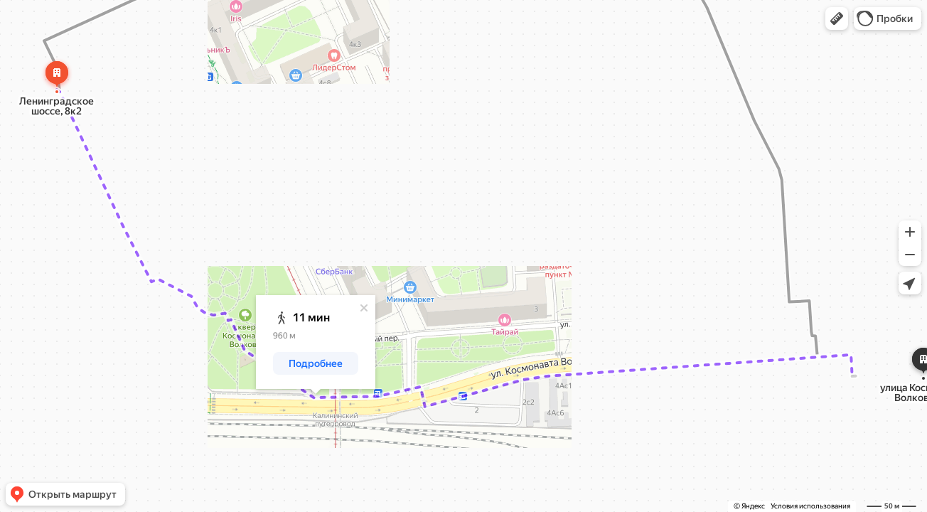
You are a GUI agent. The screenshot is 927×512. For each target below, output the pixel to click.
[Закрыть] (364, 308)
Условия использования (810, 506)
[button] (836, 18)
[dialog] (315, 342)
